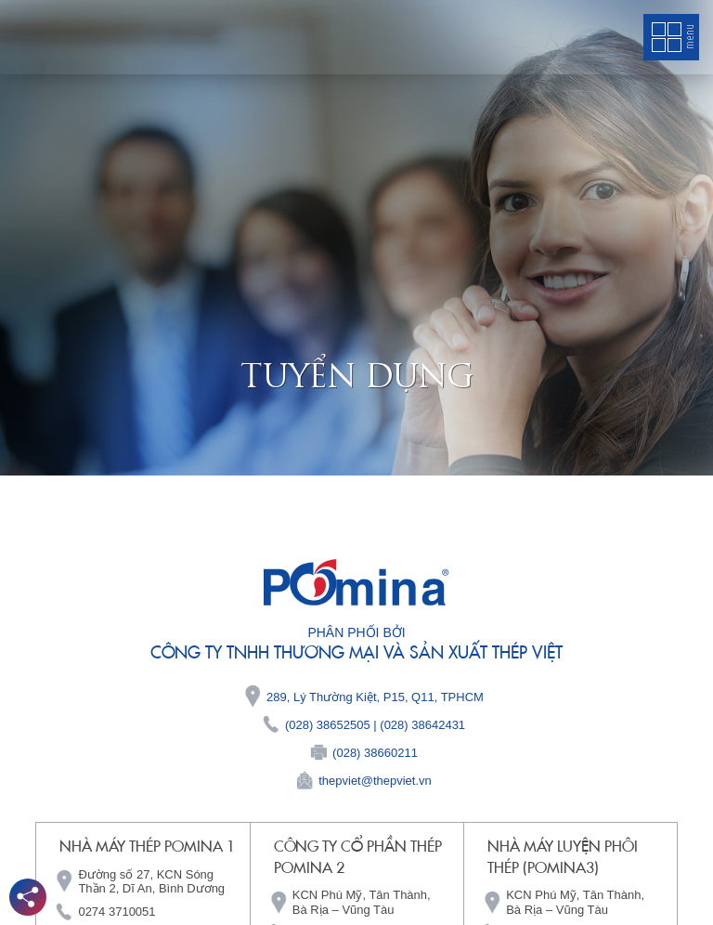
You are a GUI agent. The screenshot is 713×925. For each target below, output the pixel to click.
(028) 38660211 (375, 753)
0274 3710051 (116, 911)
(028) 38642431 (422, 725)
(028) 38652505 (327, 725)
